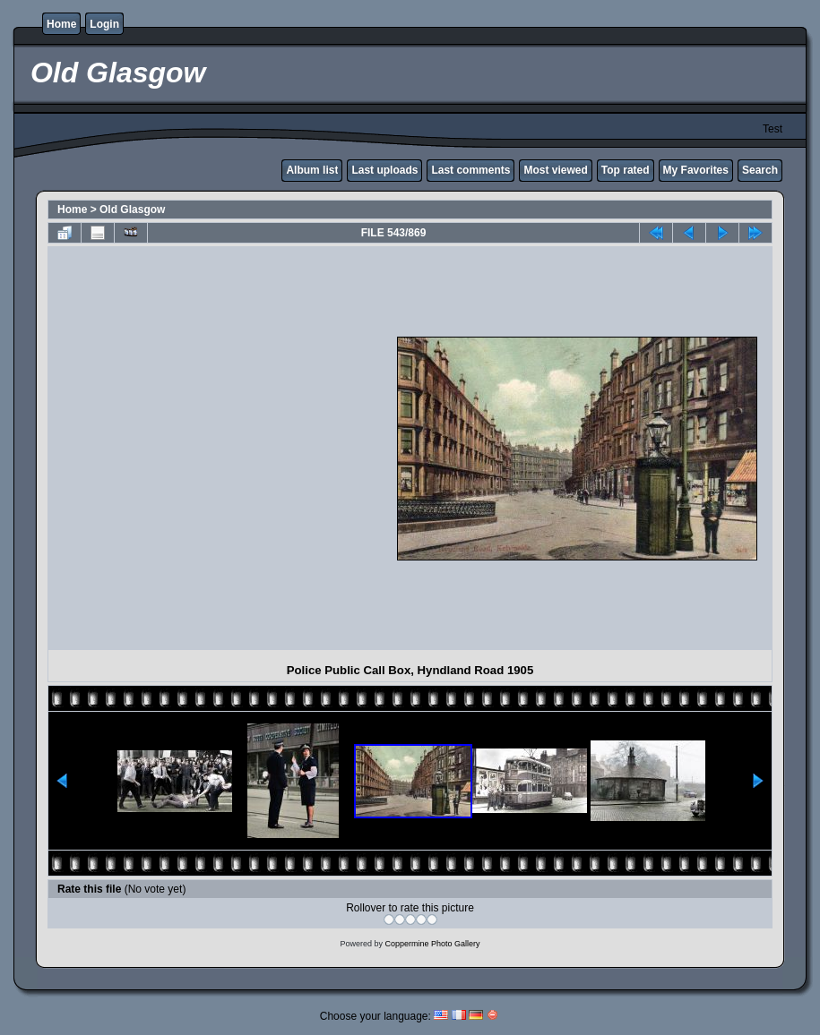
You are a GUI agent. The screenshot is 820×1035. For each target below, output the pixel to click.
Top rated (625, 170)
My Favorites (696, 170)
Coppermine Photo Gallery (431, 943)
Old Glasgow (132, 209)
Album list (312, 170)
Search (760, 170)
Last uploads (384, 170)
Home (61, 24)
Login (104, 24)
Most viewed (555, 170)
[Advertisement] (196, 448)
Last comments (470, 170)
